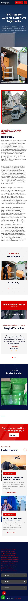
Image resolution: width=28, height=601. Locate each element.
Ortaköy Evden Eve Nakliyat (8, 553)
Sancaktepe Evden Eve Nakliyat (9, 561)
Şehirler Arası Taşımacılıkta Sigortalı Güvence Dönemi (12, 519)
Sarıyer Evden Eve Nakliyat (8, 564)
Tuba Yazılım (17, 598)
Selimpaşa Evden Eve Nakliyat (9, 566)
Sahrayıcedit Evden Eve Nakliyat (10, 559)
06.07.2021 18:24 (9, 473)
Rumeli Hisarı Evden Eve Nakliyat (9, 557)
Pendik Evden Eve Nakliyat (8, 555)
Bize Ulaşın (14, 435)
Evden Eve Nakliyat (14, 283)
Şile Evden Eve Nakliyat (7, 568)
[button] (12, 357)
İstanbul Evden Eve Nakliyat (8, 549)
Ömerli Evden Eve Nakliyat (8, 551)
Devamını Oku (11, 492)
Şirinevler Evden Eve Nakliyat (9, 570)
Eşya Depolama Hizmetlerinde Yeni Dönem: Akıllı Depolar (13, 478)
